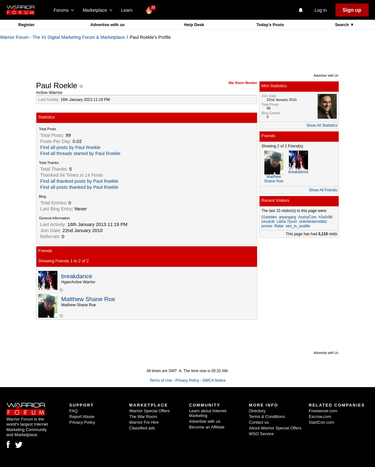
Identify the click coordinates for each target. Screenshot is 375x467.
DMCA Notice (213, 380)
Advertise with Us (326, 75)
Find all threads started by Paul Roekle (80, 153)
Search (342, 24)
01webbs (269, 217)
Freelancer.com (323, 410)
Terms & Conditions (267, 416)
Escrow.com (320, 416)
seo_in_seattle (297, 226)
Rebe (278, 226)
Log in (320, 10)
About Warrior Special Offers (275, 428)
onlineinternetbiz (313, 221)
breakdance (76, 276)
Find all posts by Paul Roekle (70, 147)
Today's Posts (270, 24)
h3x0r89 (325, 217)
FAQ (73, 410)
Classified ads (142, 428)
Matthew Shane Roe (88, 299)
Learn (128, 10)
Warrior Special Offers (149, 410)
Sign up (351, 10)
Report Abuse (81, 416)
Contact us (259, 422)
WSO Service (261, 433)
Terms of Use (161, 380)
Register (26, 24)
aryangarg (287, 217)
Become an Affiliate (206, 427)
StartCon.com (321, 422)
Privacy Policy (187, 380)
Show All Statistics (321, 125)
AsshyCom (307, 217)
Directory (257, 410)
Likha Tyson (287, 221)
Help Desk (194, 24)
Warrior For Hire (144, 422)
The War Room (143, 416)
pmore (266, 226)
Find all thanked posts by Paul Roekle (79, 181)
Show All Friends (323, 190)
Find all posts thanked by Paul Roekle (79, 187)
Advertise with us (107, 24)
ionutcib (268, 221)
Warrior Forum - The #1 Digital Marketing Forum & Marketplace (62, 37)
